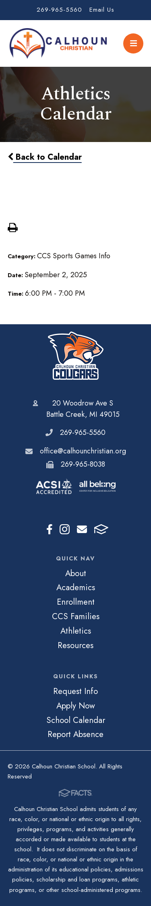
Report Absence (75, 734)
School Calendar (75, 720)
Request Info (75, 691)
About (75, 573)
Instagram (65, 529)
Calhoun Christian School (75, 356)
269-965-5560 (59, 9)
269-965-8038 (83, 464)
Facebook (49, 529)
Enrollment (76, 602)
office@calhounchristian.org (83, 451)
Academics (75, 587)
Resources (75, 645)
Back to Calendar (45, 157)
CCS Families (75, 616)
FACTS (101, 529)
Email (82, 529)
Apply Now (75, 706)
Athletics (75, 631)
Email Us (101, 9)
